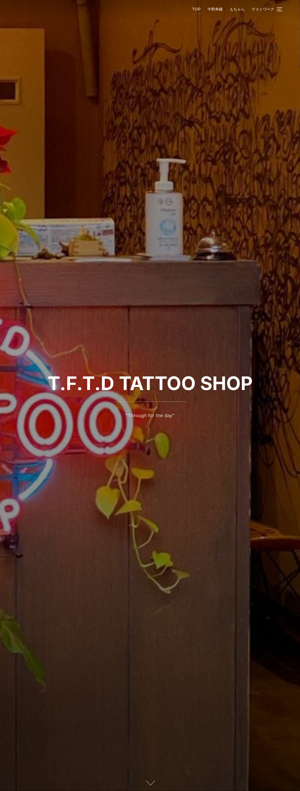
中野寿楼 (215, 9)
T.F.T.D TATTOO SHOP (150, 383)
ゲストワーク (263, 9)
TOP (196, 9)
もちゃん (237, 9)
